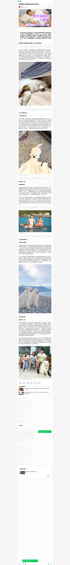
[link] (23, 564)
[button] (20, 564)
